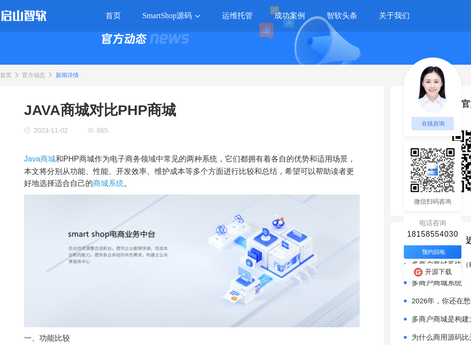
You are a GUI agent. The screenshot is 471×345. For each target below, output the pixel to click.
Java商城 (40, 159)
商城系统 (108, 183)
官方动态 (33, 75)
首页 (6, 75)
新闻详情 (67, 75)
